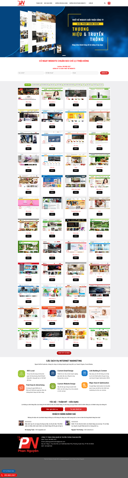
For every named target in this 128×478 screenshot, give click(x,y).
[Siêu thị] (52, 159)
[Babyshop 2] (52, 290)
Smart (76, 124)
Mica (75, 298)
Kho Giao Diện (48, 3)
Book (52, 189)
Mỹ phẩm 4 (76, 255)
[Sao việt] (99, 269)
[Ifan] (52, 138)
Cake (75, 167)
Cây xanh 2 (99, 233)
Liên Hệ (91, 3)
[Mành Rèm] (99, 247)
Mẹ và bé (28, 211)
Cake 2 (28, 189)
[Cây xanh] (28, 247)
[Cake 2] (28, 181)
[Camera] (28, 290)
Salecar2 (99, 298)
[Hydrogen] (99, 94)
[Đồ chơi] (75, 138)
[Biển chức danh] (75, 181)
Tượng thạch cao (76, 211)
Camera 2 (52, 342)
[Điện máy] (75, 225)
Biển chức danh (76, 189)
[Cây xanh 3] (99, 334)
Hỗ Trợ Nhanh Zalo (8, 471)
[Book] (52, 181)
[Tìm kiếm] (105, 3)
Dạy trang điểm (99, 320)
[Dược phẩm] (99, 159)
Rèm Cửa (99, 124)
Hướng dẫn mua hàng (61, 3)
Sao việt (99, 277)
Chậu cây (28, 342)
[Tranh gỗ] (75, 312)
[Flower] (75, 94)
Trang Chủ (39, 3)
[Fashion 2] (28, 116)
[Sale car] (52, 247)
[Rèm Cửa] (99, 116)
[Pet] (28, 159)
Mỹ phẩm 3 (99, 189)
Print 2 (52, 211)
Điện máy (75, 233)
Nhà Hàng (28, 102)
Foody (99, 145)
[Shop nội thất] (75, 269)
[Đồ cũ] (52, 225)
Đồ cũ (52, 233)
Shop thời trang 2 (52, 320)
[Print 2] (52, 203)
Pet (29, 167)
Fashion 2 (28, 124)
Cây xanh (28, 255)
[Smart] (75, 116)
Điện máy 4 (28, 277)
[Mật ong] (75, 334)
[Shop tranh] (52, 269)
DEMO (28, 104)
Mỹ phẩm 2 (52, 102)
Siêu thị (52, 167)
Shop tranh (52, 277)
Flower (76, 102)
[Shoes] (28, 138)
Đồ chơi (76, 145)
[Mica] (75, 290)
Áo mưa (52, 124)
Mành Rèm (99, 255)
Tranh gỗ (75, 320)
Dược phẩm (99, 167)
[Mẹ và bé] (28, 203)
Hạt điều (28, 233)
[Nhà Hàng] (28, 94)
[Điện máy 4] (28, 269)
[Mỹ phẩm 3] (99, 181)
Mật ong (75, 342)
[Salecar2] (99, 291)
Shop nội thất (76, 277)
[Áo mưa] (52, 116)
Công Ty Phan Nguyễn (78, 459)
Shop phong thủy (28, 320)
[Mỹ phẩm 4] (75, 247)
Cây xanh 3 (99, 342)
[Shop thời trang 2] (52, 312)
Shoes (28, 145)
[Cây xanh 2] (99, 225)
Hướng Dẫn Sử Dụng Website (78, 3)
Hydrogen (99, 102)
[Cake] (75, 159)
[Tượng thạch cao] (75, 203)
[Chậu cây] (28, 334)
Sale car (52, 255)
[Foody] (99, 138)
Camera (28, 298)
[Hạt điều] (28, 225)
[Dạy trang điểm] (99, 312)
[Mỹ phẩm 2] (52, 94)
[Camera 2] (52, 334)
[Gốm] (99, 203)
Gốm (99, 211)
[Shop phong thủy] (28, 312)
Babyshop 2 (52, 298)
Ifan (52, 145)
